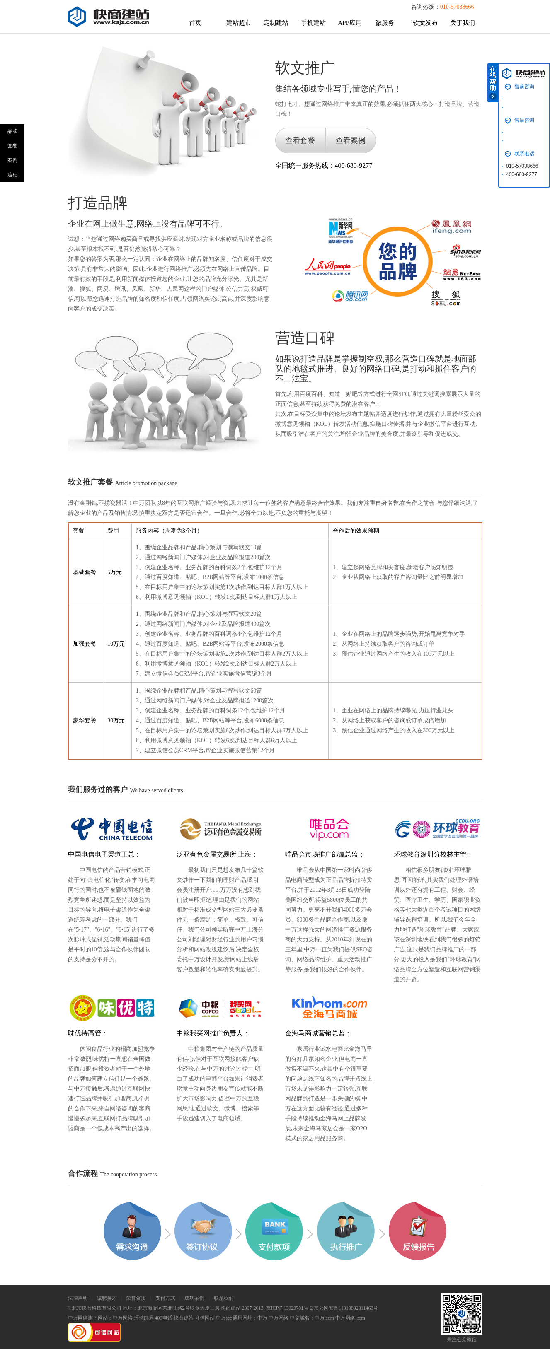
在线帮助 (492, 82)
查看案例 (351, 140)
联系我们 (224, 1298)
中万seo (224, 1318)
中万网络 (123, 1318)
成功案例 (194, 1298)
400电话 (163, 1318)
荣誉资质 (136, 1298)
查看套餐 (300, 140)
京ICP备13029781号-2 (289, 1308)
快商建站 (184, 1318)
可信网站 (205, 1318)
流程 (12, 175)
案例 (12, 160)
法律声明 (78, 1298)
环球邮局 (144, 1318)
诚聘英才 (107, 1298)
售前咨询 (524, 86)
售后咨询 (524, 120)
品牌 (12, 131)
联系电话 (524, 154)
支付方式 (165, 1298)
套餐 (12, 146)
